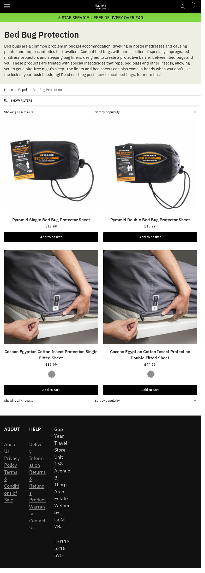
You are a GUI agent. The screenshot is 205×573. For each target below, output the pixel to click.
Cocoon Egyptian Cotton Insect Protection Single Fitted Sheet (51, 354)
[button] (193, 6)
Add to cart (51, 390)
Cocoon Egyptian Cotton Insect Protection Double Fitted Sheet (150, 354)
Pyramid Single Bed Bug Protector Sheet (51, 219)
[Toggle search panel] (182, 6)
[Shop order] (146, 112)
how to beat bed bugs (116, 74)
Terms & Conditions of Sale (11, 486)
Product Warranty (37, 507)
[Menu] (12, 6)
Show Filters (18, 100)
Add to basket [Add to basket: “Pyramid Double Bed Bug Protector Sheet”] (150, 237)
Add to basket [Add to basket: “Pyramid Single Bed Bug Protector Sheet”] (51, 237)
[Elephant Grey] (52, 374)
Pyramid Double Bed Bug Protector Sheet (150, 219)
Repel (22, 89)
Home (8, 89)
